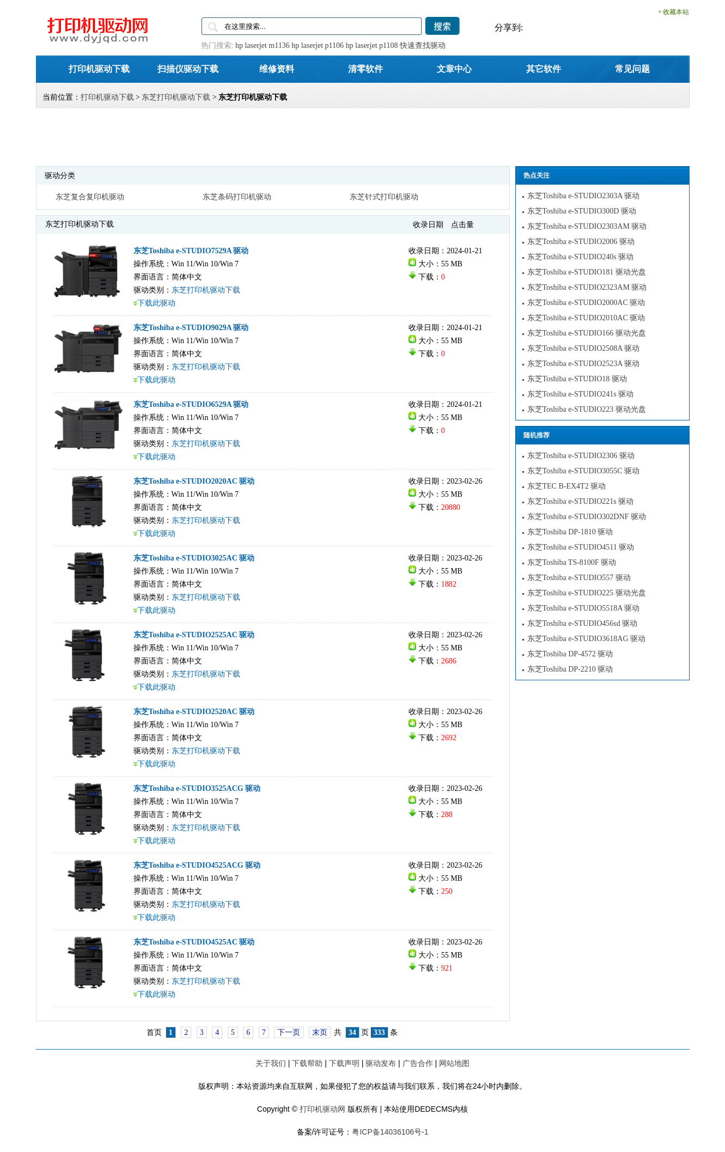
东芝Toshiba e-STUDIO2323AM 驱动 (587, 287)
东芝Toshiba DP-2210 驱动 (570, 669)
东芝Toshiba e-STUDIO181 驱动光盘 (586, 272)
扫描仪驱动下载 (187, 68)
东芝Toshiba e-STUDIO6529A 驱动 (191, 404)
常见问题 (632, 68)
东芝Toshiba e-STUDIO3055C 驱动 (583, 471)
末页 (319, 1032)
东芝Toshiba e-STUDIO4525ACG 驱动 (197, 865)
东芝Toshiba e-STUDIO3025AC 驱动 (194, 558)
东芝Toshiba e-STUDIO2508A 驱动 (583, 348)
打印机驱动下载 (99, 68)
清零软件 (365, 68)
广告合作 (418, 1063)
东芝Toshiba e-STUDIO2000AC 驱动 (586, 302)
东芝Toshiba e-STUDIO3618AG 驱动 (586, 639)
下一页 (288, 1032)
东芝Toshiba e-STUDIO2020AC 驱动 (194, 481)
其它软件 (543, 68)
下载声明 (344, 1063)
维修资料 (276, 68)
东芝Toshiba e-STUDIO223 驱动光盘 (586, 409)
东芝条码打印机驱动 (237, 197)
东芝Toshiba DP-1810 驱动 (570, 532)
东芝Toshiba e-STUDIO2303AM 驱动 (587, 226)
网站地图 (454, 1063)
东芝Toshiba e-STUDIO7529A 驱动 (191, 251)
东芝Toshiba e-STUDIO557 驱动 (579, 578)
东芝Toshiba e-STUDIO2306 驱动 (581, 456)
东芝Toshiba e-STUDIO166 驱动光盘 (586, 333)
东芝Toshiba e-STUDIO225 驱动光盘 (586, 593)
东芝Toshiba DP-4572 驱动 (570, 654)
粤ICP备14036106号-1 (390, 1131)
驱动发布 (380, 1063)
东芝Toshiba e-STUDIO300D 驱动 (581, 211)
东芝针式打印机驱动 (384, 197)
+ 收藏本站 (674, 12)
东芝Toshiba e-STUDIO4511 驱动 (581, 547)
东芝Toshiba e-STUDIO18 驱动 (577, 379)
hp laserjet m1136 (262, 45)
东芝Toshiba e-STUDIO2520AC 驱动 (194, 712)
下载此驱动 (156, 303)
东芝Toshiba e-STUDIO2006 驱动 (581, 241)
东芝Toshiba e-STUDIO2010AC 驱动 (586, 318)
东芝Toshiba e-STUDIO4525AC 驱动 (194, 942)
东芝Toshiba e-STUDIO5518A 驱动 (583, 608)
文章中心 (454, 68)
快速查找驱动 (423, 45)
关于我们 (270, 1063)
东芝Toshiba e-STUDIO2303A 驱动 (583, 196)
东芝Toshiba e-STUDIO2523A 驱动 (583, 363)
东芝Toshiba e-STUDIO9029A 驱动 (191, 328)
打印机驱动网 (322, 1109)
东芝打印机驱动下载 (176, 97)
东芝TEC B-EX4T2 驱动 (566, 486)
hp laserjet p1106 (317, 45)
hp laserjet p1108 (372, 45)
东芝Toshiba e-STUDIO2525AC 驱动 (194, 635)
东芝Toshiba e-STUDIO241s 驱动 (580, 394)
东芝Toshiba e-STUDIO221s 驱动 (580, 501)
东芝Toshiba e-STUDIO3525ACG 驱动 (197, 788)
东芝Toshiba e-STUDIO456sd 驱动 (582, 623)
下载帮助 (307, 1063)
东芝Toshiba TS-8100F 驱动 (572, 562)
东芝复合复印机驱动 (90, 197)
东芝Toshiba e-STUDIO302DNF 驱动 (586, 517)
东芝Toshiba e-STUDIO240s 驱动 (580, 257)
